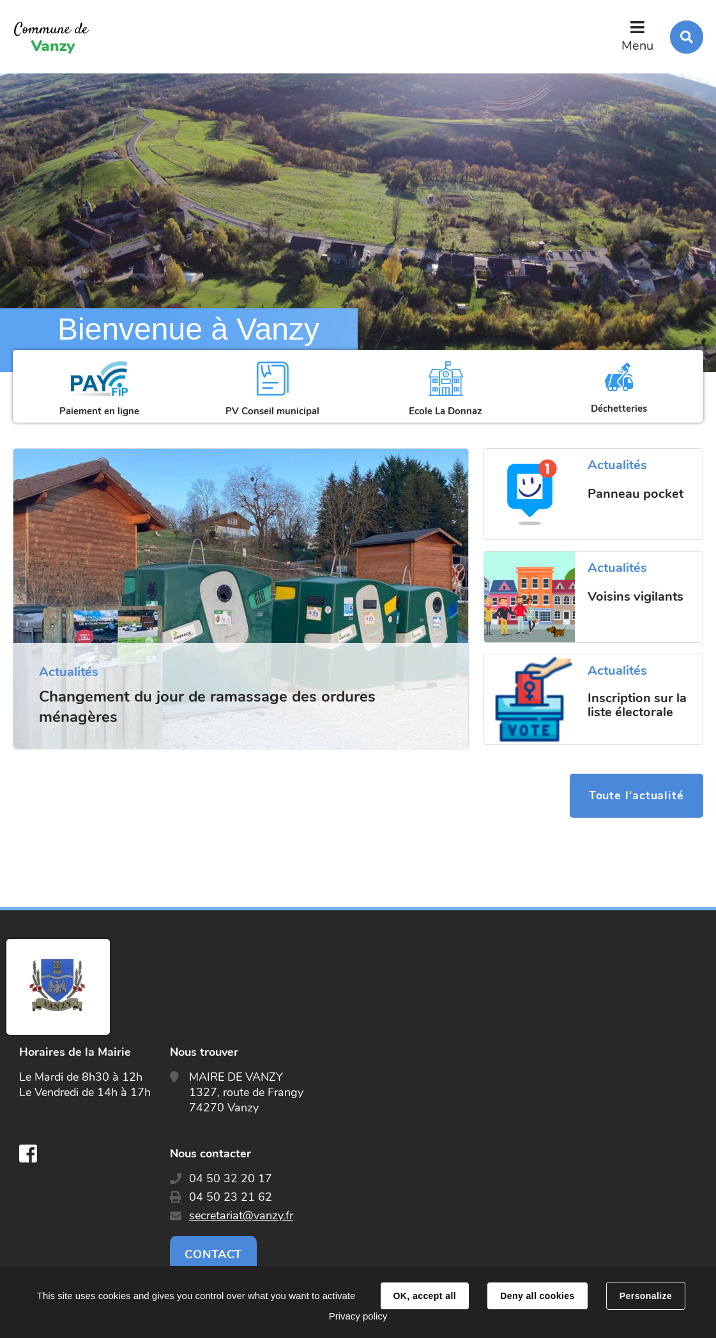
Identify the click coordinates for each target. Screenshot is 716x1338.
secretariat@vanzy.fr (241, 1215)
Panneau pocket (635, 494)
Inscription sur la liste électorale (637, 705)
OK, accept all (424, 1296)
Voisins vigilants (635, 597)
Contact (213, 1254)
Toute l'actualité (636, 795)
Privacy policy (358, 1316)
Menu (637, 45)
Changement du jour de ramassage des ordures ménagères (207, 706)
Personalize (646, 1296)
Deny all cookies (537, 1296)
